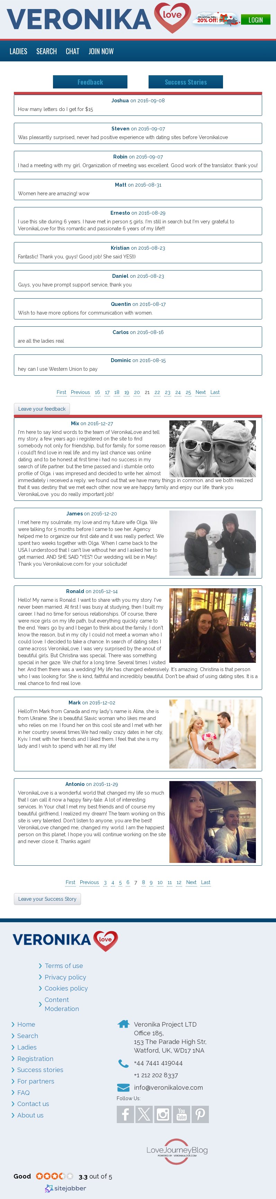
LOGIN (256, 19)
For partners (35, 1081)
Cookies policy (66, 988)
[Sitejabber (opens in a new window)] (65, 1188)
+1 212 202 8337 (156, 1075)
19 (126, 392)
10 (160, 882)
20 (137, 392)
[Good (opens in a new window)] (22, 1176)
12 (179, 882)
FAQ (23, 1092)
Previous (80, 392)
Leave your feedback (41, 409)
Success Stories (186, 81)
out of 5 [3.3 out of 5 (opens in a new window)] (95, 1176)
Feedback (90, 81)
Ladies (27, 1047)
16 (97, 392)
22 (157, 392)
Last (215, 392)
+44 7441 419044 (158, 1062)
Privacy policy (65, 977)
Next (201, 392)
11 (170, 882)
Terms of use (64, 965)
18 (116, 392)
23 (167, 392)
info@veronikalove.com (168, 1087)
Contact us (33, 1103)
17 (107, 392)
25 (188, 392)
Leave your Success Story (47, 899)
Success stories (40, 1069)
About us (30, 1115)
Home (26, 1024)
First (61, 392)
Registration (35, 1058)
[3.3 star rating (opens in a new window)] (55, 1176)
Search (27, 1035)
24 (178, 392)
